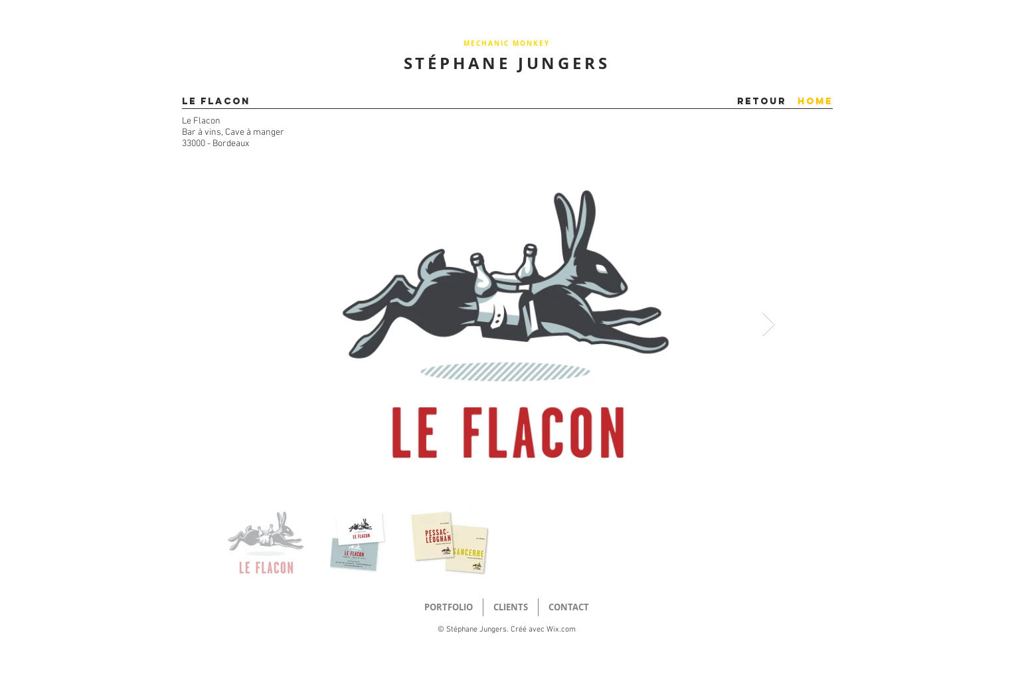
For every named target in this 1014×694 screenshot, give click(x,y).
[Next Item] (768, 324)
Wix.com (561, 629)
